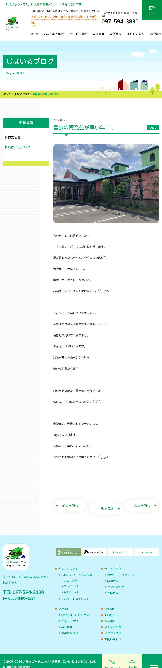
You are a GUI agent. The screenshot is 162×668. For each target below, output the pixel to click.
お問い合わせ (112, 633)
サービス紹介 (79, 34)
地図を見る (10, 578)
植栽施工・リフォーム (121, 568)
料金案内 (115, 34)
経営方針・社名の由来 (75, 609)
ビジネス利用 (115, 580)
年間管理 (112, 574)
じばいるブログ (22, 94)
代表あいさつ (69, 615)
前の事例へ (70, 502)
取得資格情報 (69, 627)
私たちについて (54, 34)
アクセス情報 (112, 627)
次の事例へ (142, 502)
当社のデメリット (74, 586)
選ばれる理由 (71, 574)
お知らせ (14, 137)
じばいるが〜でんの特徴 (76, 568)
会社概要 (66, 621)
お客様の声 (111, 609)
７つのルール (71, 580)
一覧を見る (106, 502)
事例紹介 (99, 34)
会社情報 (155, 34)
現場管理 (112, 586)
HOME (34, 34)
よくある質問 (135, 34)
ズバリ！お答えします (75, 592)
